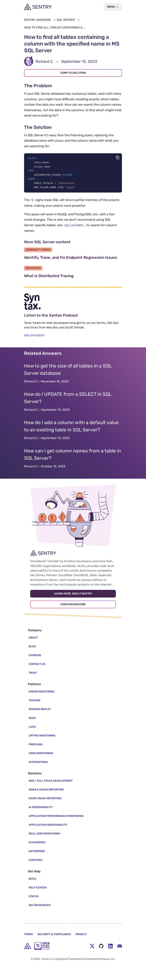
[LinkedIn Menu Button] (110, 946)
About (33, 637)
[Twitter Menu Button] (92, 946)
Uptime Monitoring (42, 735)
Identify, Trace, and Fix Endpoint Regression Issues (73, 258)
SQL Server (66, 20)
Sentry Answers (37, 20)
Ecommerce (37, 842)
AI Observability (41, 807)
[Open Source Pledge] (42, 946)
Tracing (34, 700)
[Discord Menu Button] (119, 946)
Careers (35, 655)
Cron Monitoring (41, 753)
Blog (32, 646)
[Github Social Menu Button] (101, 946)
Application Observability (48, 824)
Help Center (38, 887)
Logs (32, 726)
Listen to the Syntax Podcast (69, 316)
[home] (27, 946)
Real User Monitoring (44, 833)
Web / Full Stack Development (51, 780)
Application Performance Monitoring (56, 816)
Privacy (81, 934)
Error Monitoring (41, 691)
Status (34, 896)
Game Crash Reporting (45, 798)
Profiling (35, 744)
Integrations (38, 762)
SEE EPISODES (34, 336)
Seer (32, 718)
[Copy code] (118, 157)
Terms (28, 934)
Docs (32, 878)
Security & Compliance (54, 934)
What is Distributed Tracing (67, 277)
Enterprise (37, 851)
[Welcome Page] (38, 7)
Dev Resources (40, 905)
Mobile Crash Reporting (46, 789)
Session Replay (40, 709)
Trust (33, 672)
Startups (35, 860)
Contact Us (37, 664)
